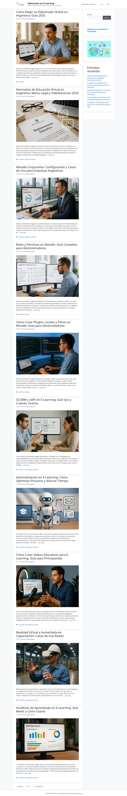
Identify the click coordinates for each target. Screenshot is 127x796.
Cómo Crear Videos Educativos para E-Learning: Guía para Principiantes (42, 556)
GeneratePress (77, 793)
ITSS (108, 4)
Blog (102, 4)
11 (34, 786)
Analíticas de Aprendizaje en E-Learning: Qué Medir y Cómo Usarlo (47, 709)
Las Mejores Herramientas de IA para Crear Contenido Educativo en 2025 (99, 104)
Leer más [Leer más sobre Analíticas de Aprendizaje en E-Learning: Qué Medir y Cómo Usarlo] (28, 773)
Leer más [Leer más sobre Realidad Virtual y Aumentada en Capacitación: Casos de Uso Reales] (68, 695)
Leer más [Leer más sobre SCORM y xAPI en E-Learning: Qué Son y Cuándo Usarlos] (26, 465)
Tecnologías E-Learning (31, 469)
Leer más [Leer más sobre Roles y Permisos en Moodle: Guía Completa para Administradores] (37, 310)
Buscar (89, 15)
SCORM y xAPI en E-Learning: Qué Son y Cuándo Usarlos (43, 401)
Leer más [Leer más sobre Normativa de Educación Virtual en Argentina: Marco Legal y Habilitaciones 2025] (51, 155)
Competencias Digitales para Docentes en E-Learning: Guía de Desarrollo (98, 85)
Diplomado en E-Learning (41, 3)
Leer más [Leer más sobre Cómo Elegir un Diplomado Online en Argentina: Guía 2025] (35, 77)
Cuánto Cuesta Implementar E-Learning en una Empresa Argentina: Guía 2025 (97, 78)
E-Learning (21, 81)
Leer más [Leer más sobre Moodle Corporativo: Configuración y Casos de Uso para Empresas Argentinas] (23, 232)
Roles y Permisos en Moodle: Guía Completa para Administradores (46, 246)
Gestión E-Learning (30, 159)
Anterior (20, 786)
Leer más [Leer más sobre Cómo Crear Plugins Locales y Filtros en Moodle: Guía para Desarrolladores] (42, 387)
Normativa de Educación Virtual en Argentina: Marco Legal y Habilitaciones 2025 (47, 91)
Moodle (27, 314)
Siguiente (40, 786)
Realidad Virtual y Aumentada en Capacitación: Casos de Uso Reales (40, 634)
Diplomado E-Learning (90, 4)
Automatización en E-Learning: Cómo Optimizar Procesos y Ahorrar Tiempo (42, 479)
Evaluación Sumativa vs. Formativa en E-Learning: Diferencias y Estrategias (98, 92)
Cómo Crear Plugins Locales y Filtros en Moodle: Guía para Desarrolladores (43, 324)
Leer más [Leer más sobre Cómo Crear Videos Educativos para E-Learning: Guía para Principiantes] (72, 620)
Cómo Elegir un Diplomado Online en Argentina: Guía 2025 (42, 13)
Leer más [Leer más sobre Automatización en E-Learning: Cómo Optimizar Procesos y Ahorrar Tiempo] (41, 543)
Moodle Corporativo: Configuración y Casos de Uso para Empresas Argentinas (46, 169)
